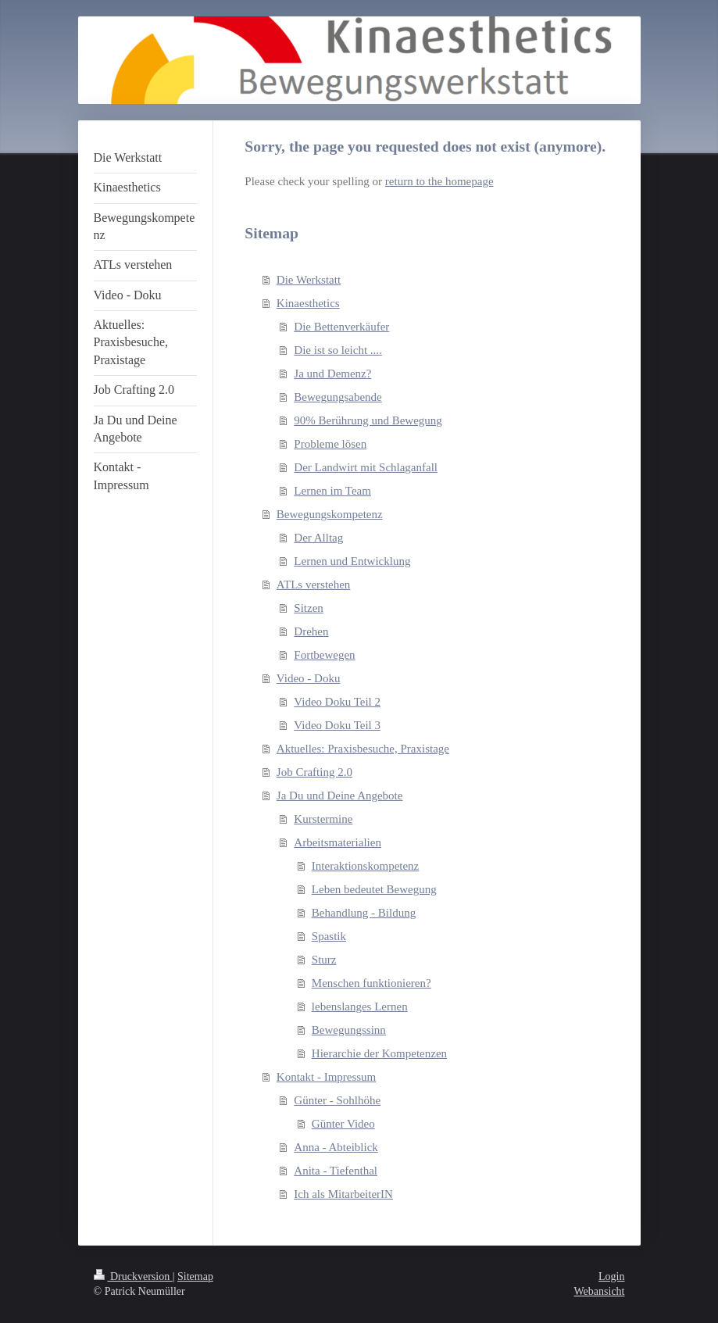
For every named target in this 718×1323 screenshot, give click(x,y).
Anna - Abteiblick (335, 1147)
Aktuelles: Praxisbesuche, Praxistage (363, 748)
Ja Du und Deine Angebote (340, 795)
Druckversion (133, 1276)
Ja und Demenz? (332, 373)
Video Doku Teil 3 (337, 725)
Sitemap (195, 1276)
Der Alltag (318, 537)
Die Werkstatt (309, 280)
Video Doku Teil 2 (337, 701)
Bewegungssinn (349, 1030)
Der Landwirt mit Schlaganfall (366, 467)
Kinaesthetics (308, 303)
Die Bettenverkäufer (341, 326)
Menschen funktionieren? (371, 983)
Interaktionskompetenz (365, 866)
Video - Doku (309, 678)
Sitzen (308, 608)
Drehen (311, 631)
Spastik (329, 936)
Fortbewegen (324, 655)
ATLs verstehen (314, 584)
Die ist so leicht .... (338, 350)
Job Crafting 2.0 (314, 772)
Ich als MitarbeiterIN (343, 1194)
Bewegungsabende (337, 397)
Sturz (324, 959)
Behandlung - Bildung (364, 912)
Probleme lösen (330, 444)
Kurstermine (323, 819)
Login (611, 1276)
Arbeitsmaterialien (337, 842)
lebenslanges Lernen (360, 1006)
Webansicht (599, 1291)
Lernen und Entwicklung (352, 561)
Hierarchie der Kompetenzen (379, 1053)
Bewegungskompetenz (330, 514)
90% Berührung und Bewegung (368, 420)
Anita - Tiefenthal (335, 1170)
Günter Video (343, 1123)
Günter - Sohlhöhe (337, 1100)
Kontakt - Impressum (326, 1077)
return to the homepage (439, 181)
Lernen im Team (332, 491)
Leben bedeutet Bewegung (374, 889)
